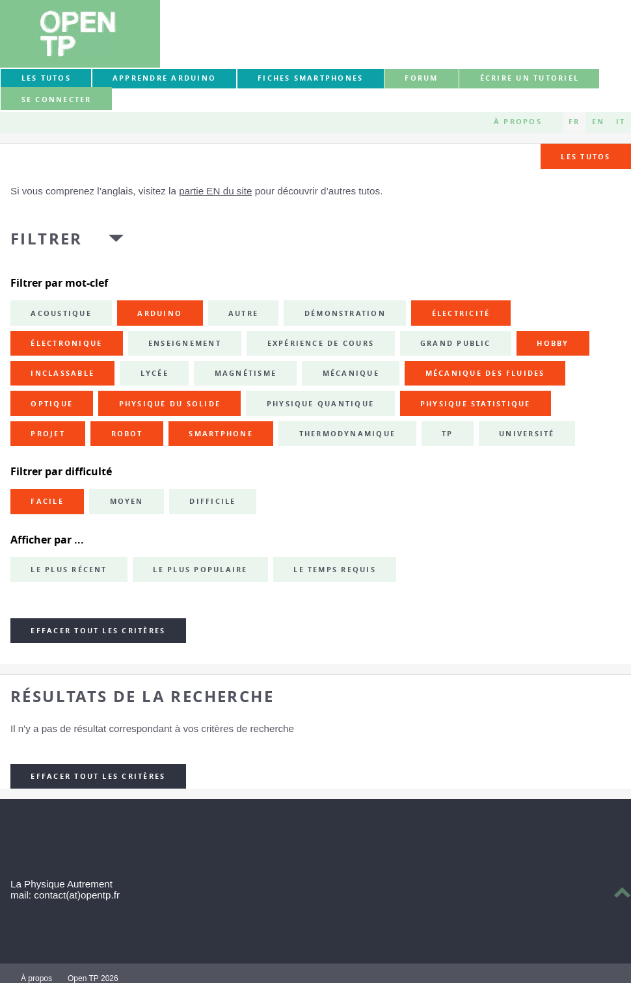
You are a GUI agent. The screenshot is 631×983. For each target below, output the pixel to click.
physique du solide (170, 404)
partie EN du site (215, 190)
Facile (47, 501)
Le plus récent (69, 569)
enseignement (184, 343)
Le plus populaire (200, 569)
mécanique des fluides (485, 373)
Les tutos (46, 78)
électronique (66, 343)
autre (243, 313)
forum (421, 78)
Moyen (127, 501)
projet (47, 433)
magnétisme (245, 373)
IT (620, 121)
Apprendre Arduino (164, 78)
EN (598, 121)
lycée (154, 373)
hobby (553, 343)
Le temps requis (334, 569)
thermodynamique (347, 433)
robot (127, 433)
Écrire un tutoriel (529, 78)
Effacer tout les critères (98, 630)
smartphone (220, 433)
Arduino (159, 313)
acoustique (61, 313)
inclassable (62, 373)
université (526, 433)
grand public (455, 343)
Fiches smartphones (310, 78)
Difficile (212, 501)
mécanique (351, 373)
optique (52, 404)
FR (574, 121)
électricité (461, 313)
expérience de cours (321, 343)
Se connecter (56, 99)
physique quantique (320, 404)
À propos (518, 121)
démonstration (345, 313)
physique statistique (475, 404)
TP (447, 433)
